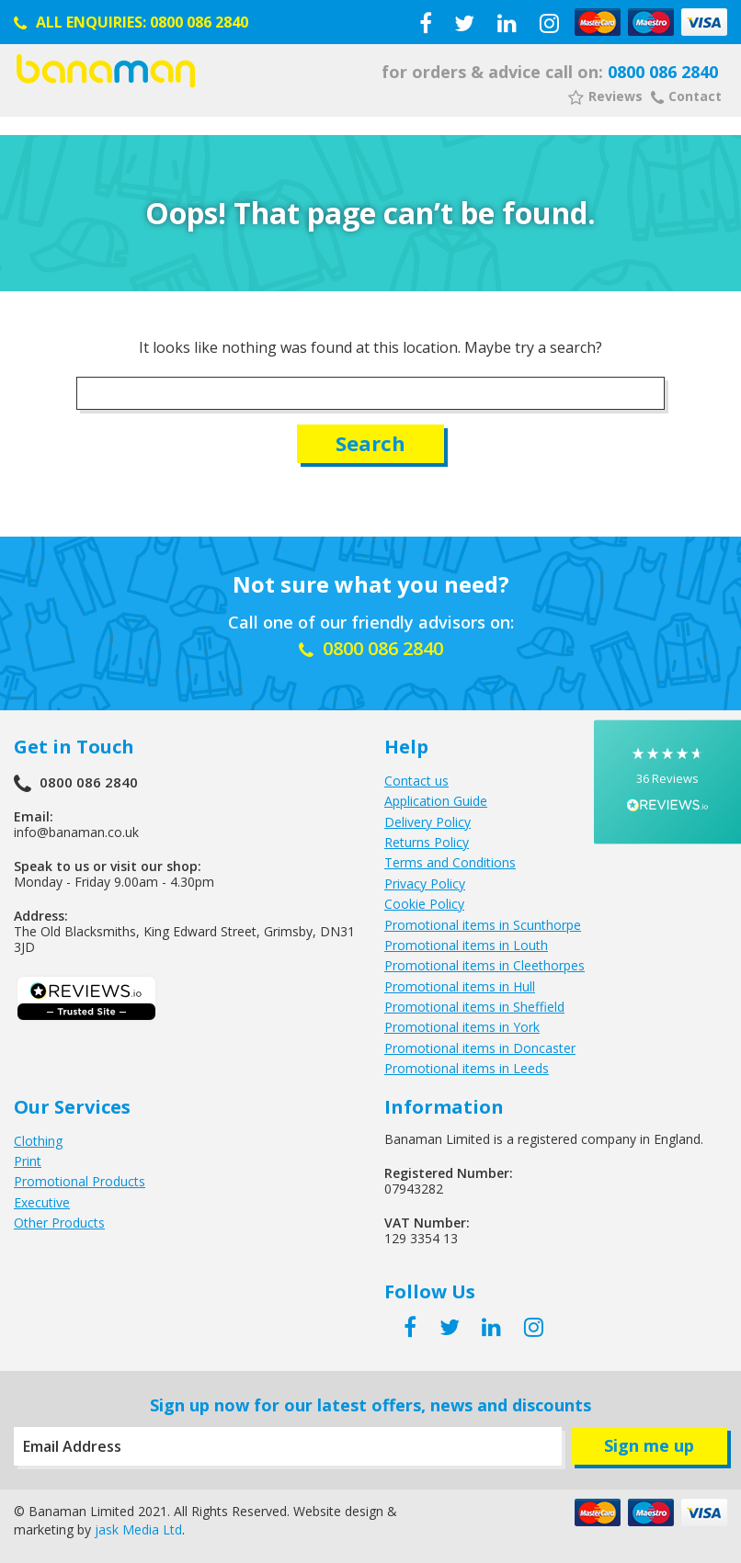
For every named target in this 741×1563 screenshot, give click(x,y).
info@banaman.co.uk (76, 832)
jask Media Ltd (138, 1529)
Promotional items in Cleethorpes (484, 965)
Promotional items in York (462, 1027)
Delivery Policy (427, 822)
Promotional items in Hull (459, 986)
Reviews (605, 96)
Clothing (38, 1141)
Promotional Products (79, 1181)
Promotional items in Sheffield (474, 1006)
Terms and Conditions (450, 862)
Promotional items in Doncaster (480, 1048)
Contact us (416, 780)
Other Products (59, 1222)
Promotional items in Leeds (466, 1068)
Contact (686, 96)
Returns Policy (426, 842)
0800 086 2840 (199, 22)
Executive (42, 1202)
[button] (667, 781)
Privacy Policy (424, 883)
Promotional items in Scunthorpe (482, 925)
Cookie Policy (424, 903)
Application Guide (435, 801)
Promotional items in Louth (466, 945)
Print (27, 1161)
